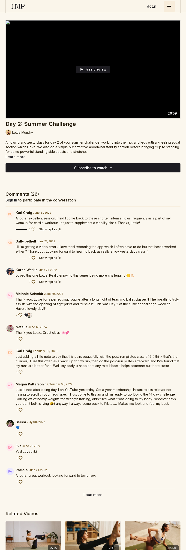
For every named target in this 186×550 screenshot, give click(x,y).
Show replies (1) (50, 229)
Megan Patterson (30, 384)
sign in (11, 200)
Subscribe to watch (94, 168)
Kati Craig (24, 213)
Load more (93, 494)
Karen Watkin (27, 270)
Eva (18, 446)
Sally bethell (26, 241)
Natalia (21, 327)
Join (151, 6)
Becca (21, 422)
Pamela (22, 470)
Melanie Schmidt (29, 294)
